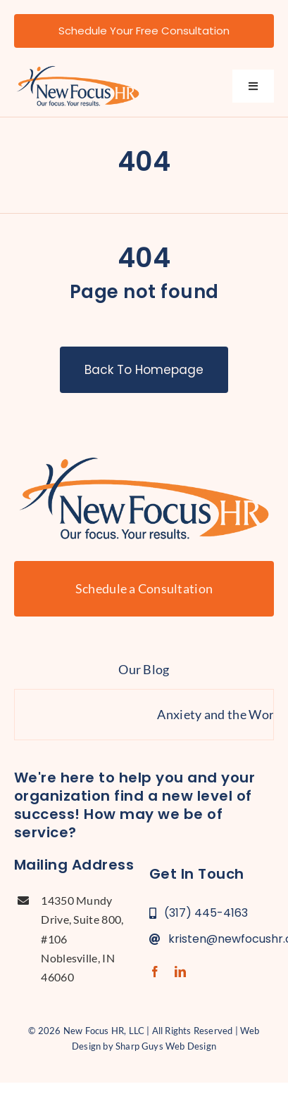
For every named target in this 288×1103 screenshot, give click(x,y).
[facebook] (155, 971)
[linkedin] (180, 971)
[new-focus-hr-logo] (78, 68)
